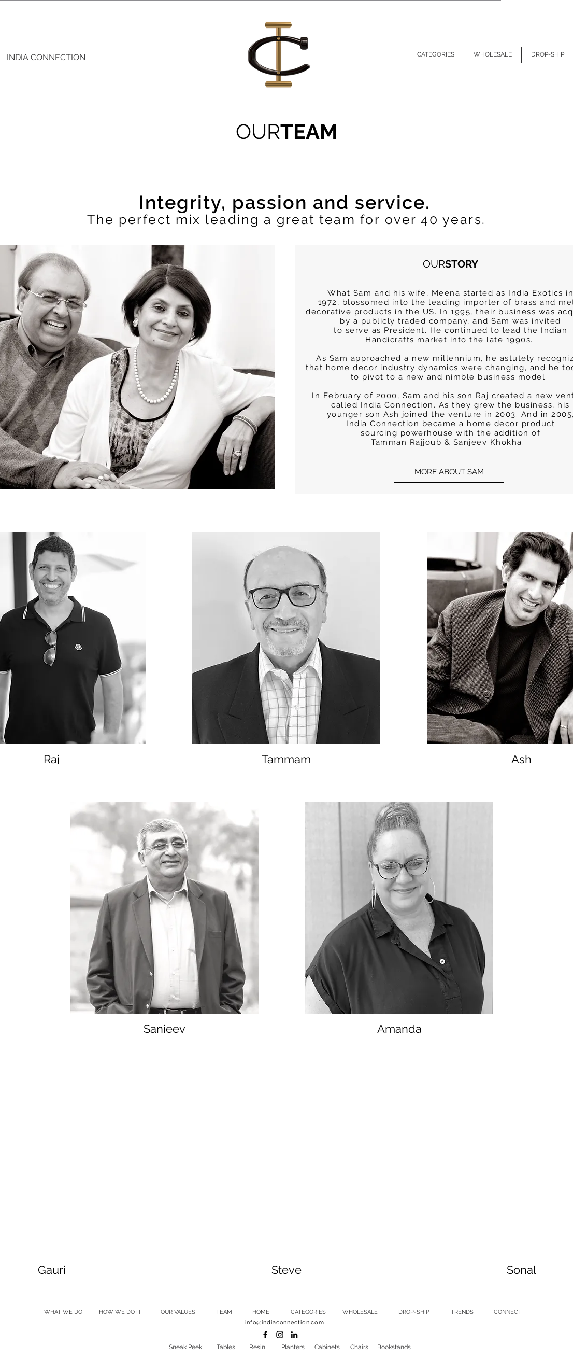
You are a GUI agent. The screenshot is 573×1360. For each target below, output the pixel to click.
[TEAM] (224, 1312)
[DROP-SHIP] (414, 1312)
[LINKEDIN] (294, 1334)
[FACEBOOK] (265, 1334)
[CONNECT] (508, 1312)
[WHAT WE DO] (63, 1312)
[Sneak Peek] (185, 1347)
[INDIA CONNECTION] (46, 57)
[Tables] (226, 1347)
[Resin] (257, 1347)
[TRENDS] (462, 1312)
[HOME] (261, 1312)
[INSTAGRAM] (279, 1334)
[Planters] (292, 1347)
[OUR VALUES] (178, 1312)
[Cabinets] (327, 1347)
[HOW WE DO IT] (120, 1312)
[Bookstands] (393, 1347)
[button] (449, 472)
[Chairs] (359, 1347)
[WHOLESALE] (359, 1312)
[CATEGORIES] (308, 1312)
